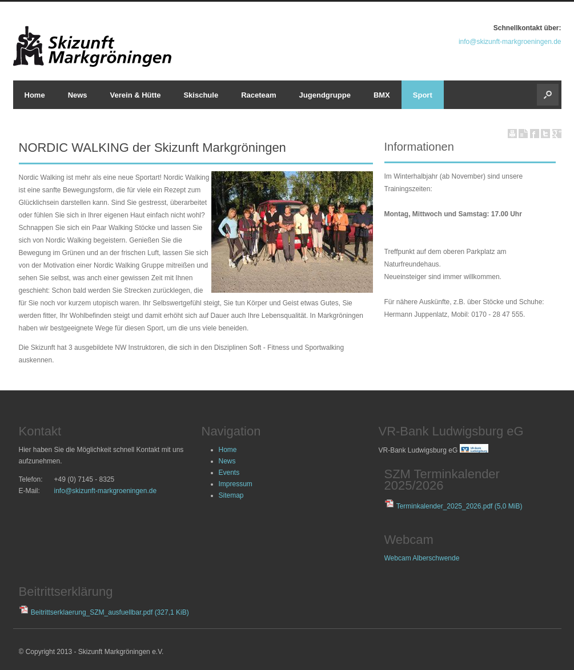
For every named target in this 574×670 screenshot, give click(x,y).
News (77, 95)
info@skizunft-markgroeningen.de (510, 42)
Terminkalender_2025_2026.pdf (459, 506)
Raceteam (258, 95)
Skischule (200, 95)
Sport (422, 95)
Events (229, 473)
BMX (382, 95)
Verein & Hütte (135, 95)
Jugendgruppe (325, 95)
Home (35, 95)
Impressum (235, 484)
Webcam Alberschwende (422, 558)
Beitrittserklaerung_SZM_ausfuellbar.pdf (110, 612)
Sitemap (231, 495)
